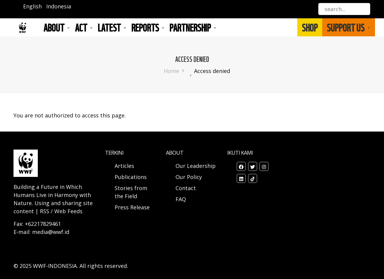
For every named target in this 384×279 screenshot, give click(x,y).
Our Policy (189, 176)
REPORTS (145, 27)
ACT (81, 27)
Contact (186, 188)
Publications (131, 176)
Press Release (132, 207)
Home (171, 70)
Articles (124, 165)
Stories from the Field (131, 192)
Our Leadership (196, 165)
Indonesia (58, 6)
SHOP (310, 27)
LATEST (109, 27)
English (32, 6)
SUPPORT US (345, 27)
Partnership (190, 27)
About (54, 27)
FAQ (181, 199)
